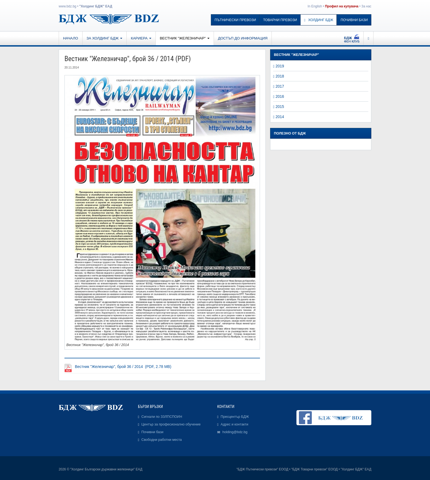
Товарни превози (280, 20)
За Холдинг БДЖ (105, 38)
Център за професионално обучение (171, 424)
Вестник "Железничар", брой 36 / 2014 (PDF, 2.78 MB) (123, 366)
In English (315, 6)
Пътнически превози (235, 20)
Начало (70, 38)
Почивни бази (354, 20)
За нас (366, 6)
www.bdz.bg (67, 6)
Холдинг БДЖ (318, 20)
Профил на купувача (341, 6)
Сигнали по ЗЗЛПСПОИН (162, 417)
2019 (280, 66)
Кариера (141, 38)
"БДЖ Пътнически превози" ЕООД (262, 469)
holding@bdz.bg (234, 432)
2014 (280, 117)
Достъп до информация (243, 38)
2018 (280, 76)
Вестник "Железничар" (185, 38)
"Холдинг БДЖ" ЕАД (95, 6)
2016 (280, 96)
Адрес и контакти (234, 424)
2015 (280, 106)
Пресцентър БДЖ (235, 417)
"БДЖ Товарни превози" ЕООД (314, 469)
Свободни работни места (162, 440)
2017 (280, 86)
